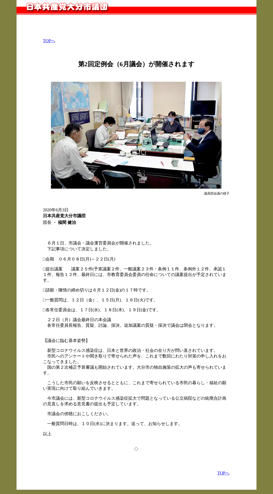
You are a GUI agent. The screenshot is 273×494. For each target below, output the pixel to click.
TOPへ (49, 40)
